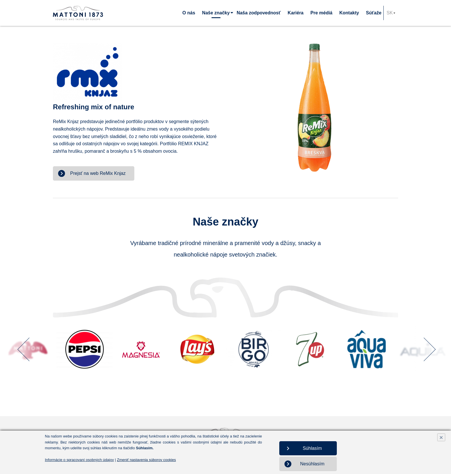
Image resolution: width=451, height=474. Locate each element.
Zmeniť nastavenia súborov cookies (146, 460)
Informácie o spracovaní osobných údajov (79, 460)
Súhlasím (312, 448)
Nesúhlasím (312, 463)
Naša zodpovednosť (259, 12)
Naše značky (216, 12)
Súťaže (373, 12)
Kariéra (295, 12)
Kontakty (349, 12)
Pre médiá (321, 12)
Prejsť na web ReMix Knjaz (98, 173)
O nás (188, 12)
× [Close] (441, 437)
